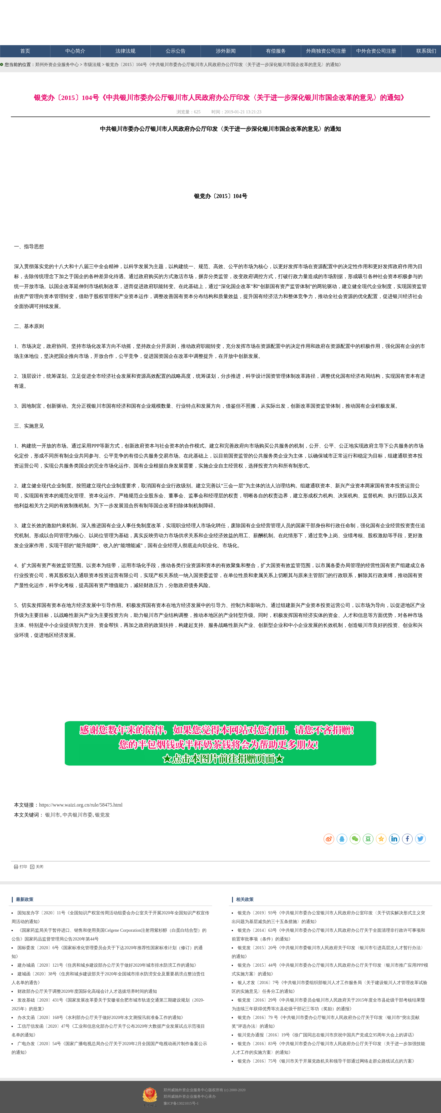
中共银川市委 (77, 814)
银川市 (52, 814)
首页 (25, 51)
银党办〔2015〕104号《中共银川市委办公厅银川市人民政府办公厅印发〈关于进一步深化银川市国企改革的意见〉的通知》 (224, 64)
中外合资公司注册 (376, 51)
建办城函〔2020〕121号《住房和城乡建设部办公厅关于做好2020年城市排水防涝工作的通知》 (107, 965)
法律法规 (125, 51)
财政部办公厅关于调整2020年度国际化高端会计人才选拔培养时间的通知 (87, 991)
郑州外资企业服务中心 (57, 64)
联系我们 (426, 51)
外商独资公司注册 (326, 51)
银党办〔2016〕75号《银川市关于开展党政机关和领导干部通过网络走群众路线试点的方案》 (327, 1061)
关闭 (36, 866)
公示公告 (176, 51)
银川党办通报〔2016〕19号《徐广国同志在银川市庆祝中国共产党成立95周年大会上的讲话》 (327, 1035)
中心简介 (75, 51)
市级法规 (92, 64)
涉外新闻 (226, 51)
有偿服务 (276, 51)
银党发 (102, 814)
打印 (20, 866)
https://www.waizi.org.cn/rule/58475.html (80, 805)
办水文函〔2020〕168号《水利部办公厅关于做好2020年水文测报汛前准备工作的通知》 (101, 1017)
